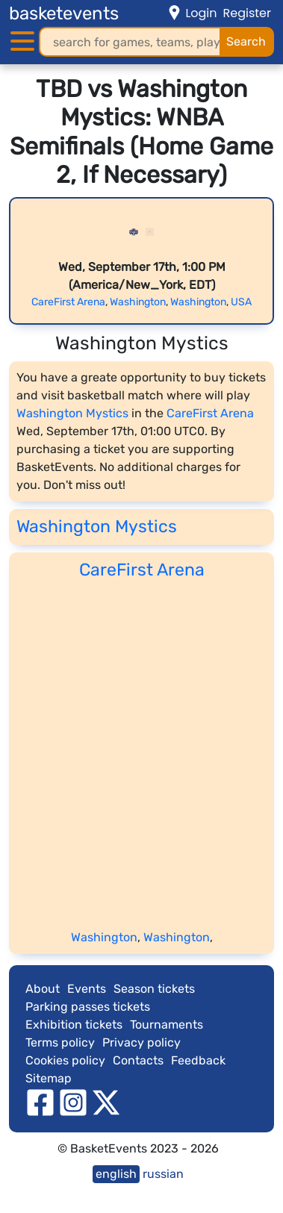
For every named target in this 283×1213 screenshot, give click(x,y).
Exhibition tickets (73, 1024)
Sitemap (48, 1078)
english (116, 1174)
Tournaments (166, 1024)
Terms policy (60, 1042)
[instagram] (73, 1102)
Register (247, 13)
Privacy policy (141, 1042)
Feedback (198, 1060)
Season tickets (154, 989)
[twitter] (106, 1102)
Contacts (138, 1060)
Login (201, 13)
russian (163, 1174)
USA (241, 302)
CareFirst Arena (68, 302)
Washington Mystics (72, 413)
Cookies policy (65, 1060)
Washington (138, 302)
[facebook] (40, 1102)
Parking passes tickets (87, 1007)
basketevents (64, 13)
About (42, 989)
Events (86, 989)
